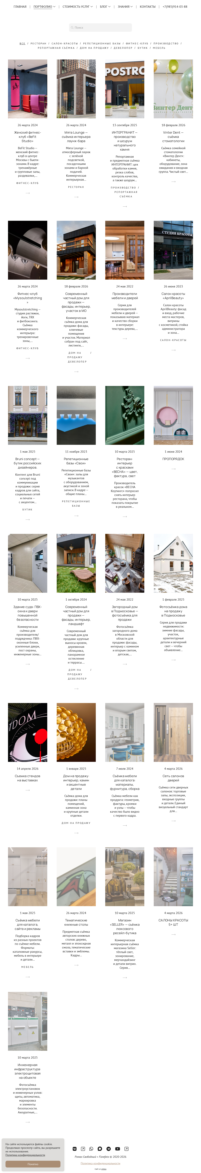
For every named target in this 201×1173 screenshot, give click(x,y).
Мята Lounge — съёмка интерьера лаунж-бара (76, 136)
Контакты (147, 7)
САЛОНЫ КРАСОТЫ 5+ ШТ (173, 922)
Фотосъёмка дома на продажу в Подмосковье (173, 611)
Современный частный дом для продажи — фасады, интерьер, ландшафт (76, 615)
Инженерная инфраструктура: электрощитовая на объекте (27, 1071)
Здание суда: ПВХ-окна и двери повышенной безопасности (27, 613)
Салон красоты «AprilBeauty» (173, 296)
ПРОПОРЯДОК (173, 459)
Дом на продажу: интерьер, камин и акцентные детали (76, 782)
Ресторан (39, 43)
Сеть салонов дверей (173, 778)
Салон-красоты (65, 43)
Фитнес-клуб (137, 43)
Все (23, 43)
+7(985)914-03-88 (175, 7)
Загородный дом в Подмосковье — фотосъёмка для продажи (124, 613)
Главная (20, 7)
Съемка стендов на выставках (27, 778)
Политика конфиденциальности (100, 1168)
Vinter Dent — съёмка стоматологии (173, 136)
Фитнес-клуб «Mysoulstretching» (27, 298)
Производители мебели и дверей (125, 296)
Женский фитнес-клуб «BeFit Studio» (27, 136)
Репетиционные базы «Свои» (76, 461)
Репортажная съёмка (56, 47)
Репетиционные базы (102, 43)
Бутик (143, 47)
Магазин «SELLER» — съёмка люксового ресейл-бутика (125, 926)
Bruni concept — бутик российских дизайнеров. (27, 463)
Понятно (33, 1164)
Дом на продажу (94, 47)
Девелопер (123, 47)
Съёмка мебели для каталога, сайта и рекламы (27, 924)
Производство (166, 43)
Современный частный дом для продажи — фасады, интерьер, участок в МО (76, 302)
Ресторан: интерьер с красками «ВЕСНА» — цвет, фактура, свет (125, 467)
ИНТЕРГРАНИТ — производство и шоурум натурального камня (125, 141)
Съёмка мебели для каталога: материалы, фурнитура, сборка (125, 782)
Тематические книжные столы (76, 922)
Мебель (159, 47)
